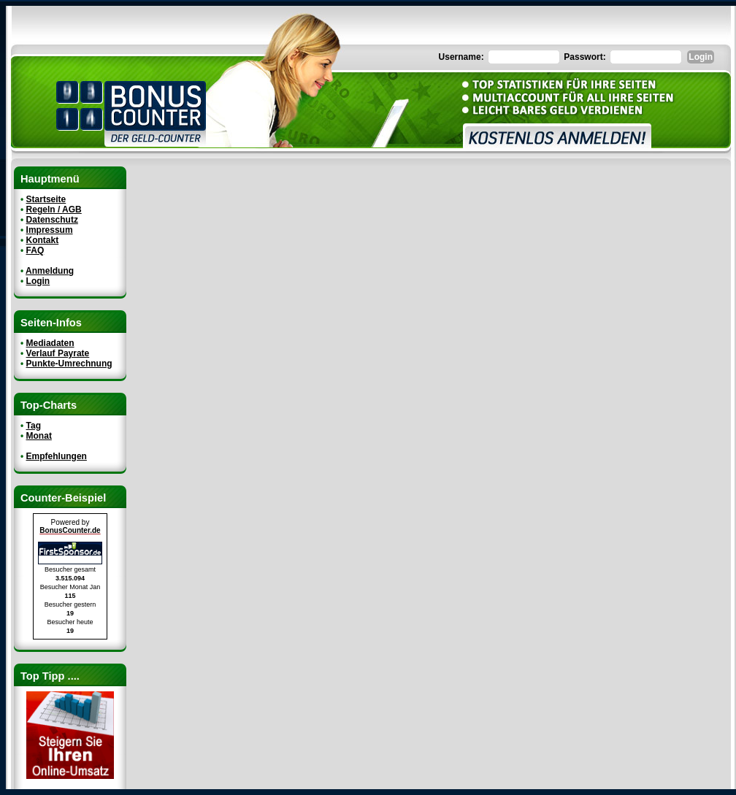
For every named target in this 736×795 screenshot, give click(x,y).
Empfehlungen (56, 456)
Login (38, 281)
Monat (39, 436)
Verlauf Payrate (58, 353)
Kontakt (42, 240)
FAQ (35, 250)
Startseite (46, 199)
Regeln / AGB (54, 209)
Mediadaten (50, 343)
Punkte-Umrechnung (69, 363)
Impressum (49, 230)
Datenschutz (52, 220)
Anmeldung (50, 271)
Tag (33, 425)
